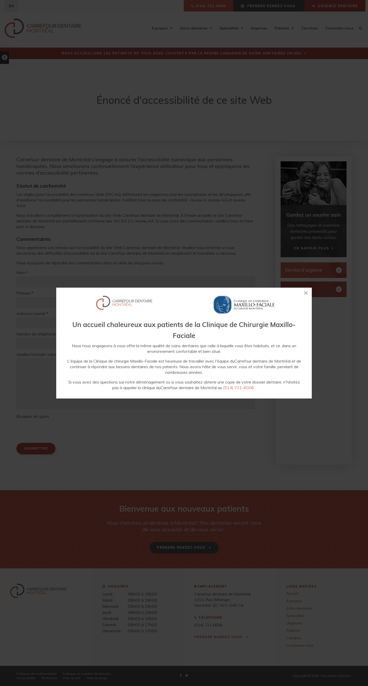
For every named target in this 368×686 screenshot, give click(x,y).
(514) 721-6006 (238, 387)
